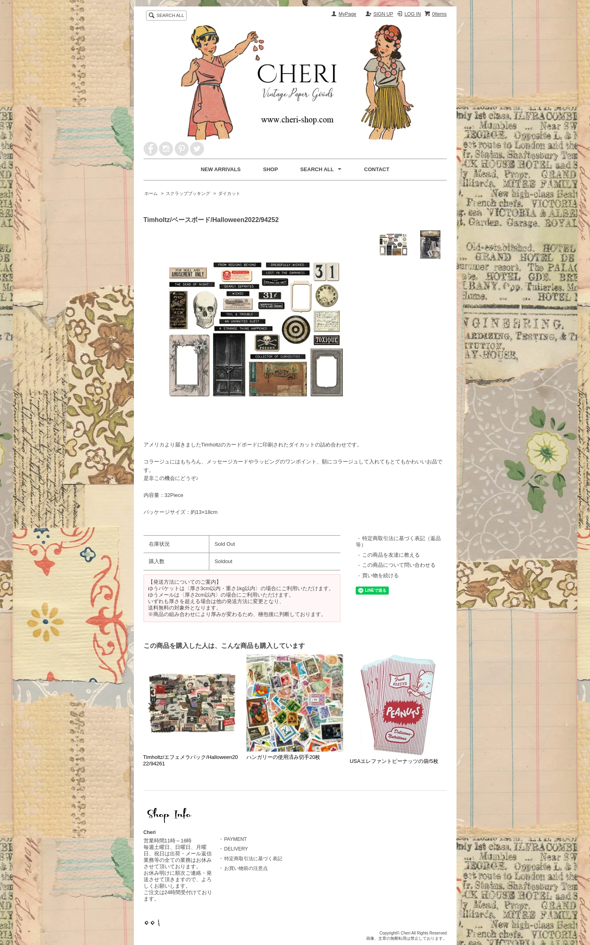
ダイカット (229, 193)
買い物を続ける (380, 575)
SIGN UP (383, 14)
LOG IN (412, 14)
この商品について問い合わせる (399, 565)
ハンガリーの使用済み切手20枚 (283, 757)
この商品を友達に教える (391, 555)
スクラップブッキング (188, 193)
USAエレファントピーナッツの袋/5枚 (394, 761)
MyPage (348, 14)
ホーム (151, 193)
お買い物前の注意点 (246, 868)
